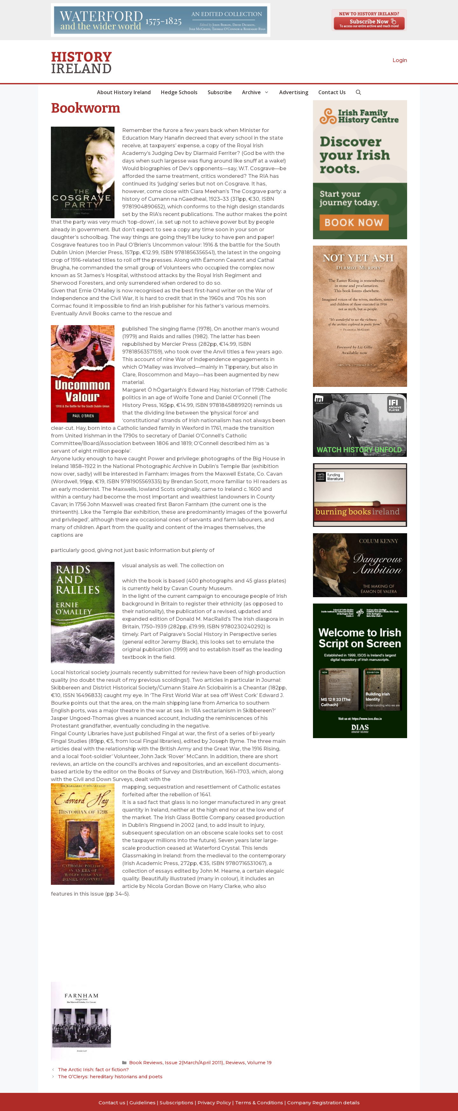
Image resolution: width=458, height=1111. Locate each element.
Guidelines (142, 1101)
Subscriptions (176, 1101)
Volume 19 (250, 1062)
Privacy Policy (214, 1101)
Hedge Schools (179, 92)
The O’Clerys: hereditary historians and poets (108, 1075)
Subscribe (220, 92)
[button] (358, 92)
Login (399, 60)
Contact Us (332, 92)
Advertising (293, 92)
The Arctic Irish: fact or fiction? (92, 1068)
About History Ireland (124, 92)
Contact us (112, 1101)
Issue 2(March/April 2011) (190, 1062)
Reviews (228, 1062)
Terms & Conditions (259, 1101)
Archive (258, 92)
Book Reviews (145, 1062)
